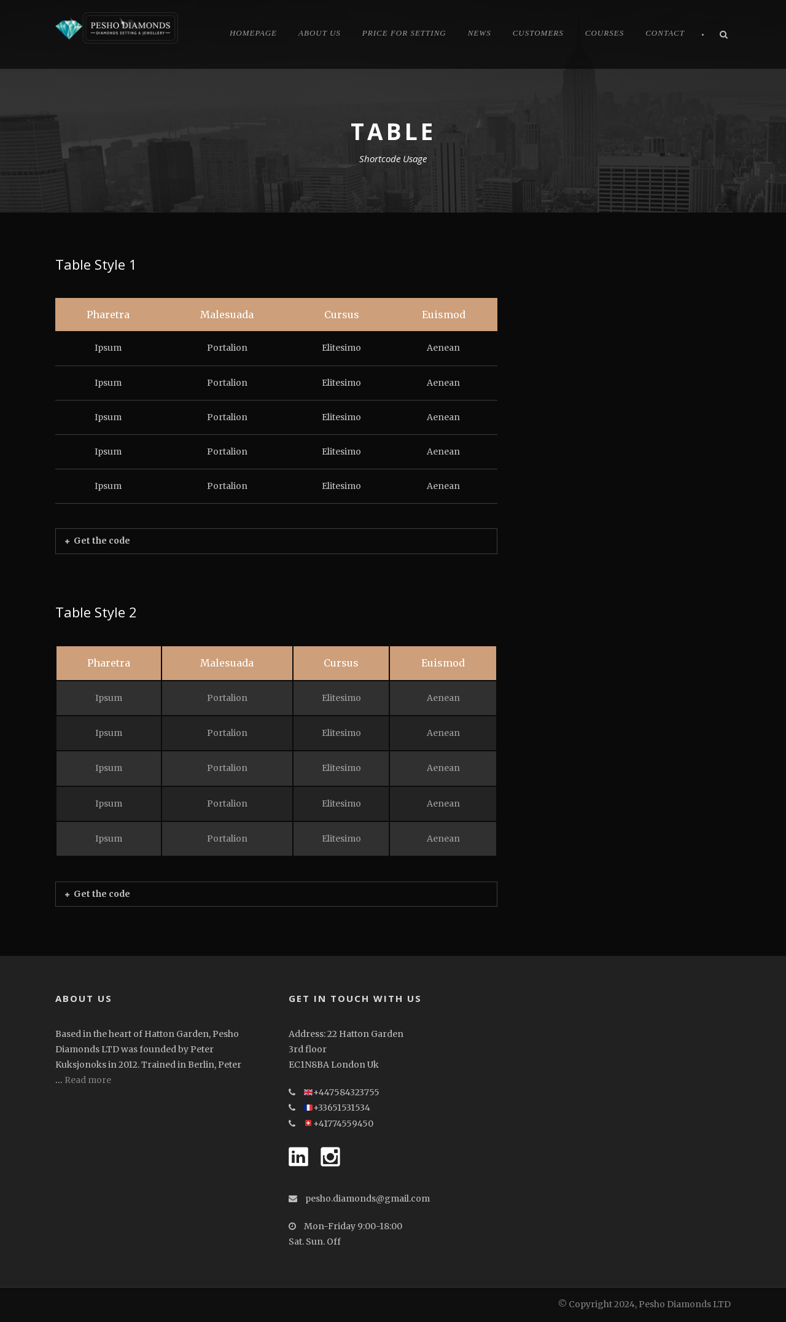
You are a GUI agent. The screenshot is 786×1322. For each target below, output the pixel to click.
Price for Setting (404, 32)
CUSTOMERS (538, 32)
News (479, 32)
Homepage (253, 32)
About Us (319, 32)
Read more (87, 1079)
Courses (604, 32)
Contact (665, 32)
